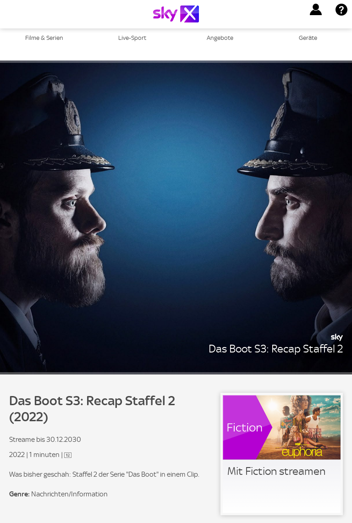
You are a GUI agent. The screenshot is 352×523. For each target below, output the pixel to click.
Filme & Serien (44, 37)
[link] (281, 454)
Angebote (220, 37)
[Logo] (176, 14)
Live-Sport (132, 37)
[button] (316, 10)
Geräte (308, 37)
